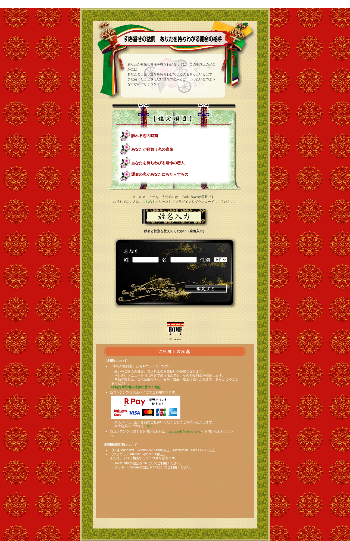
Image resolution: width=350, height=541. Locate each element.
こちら (147, 202)
